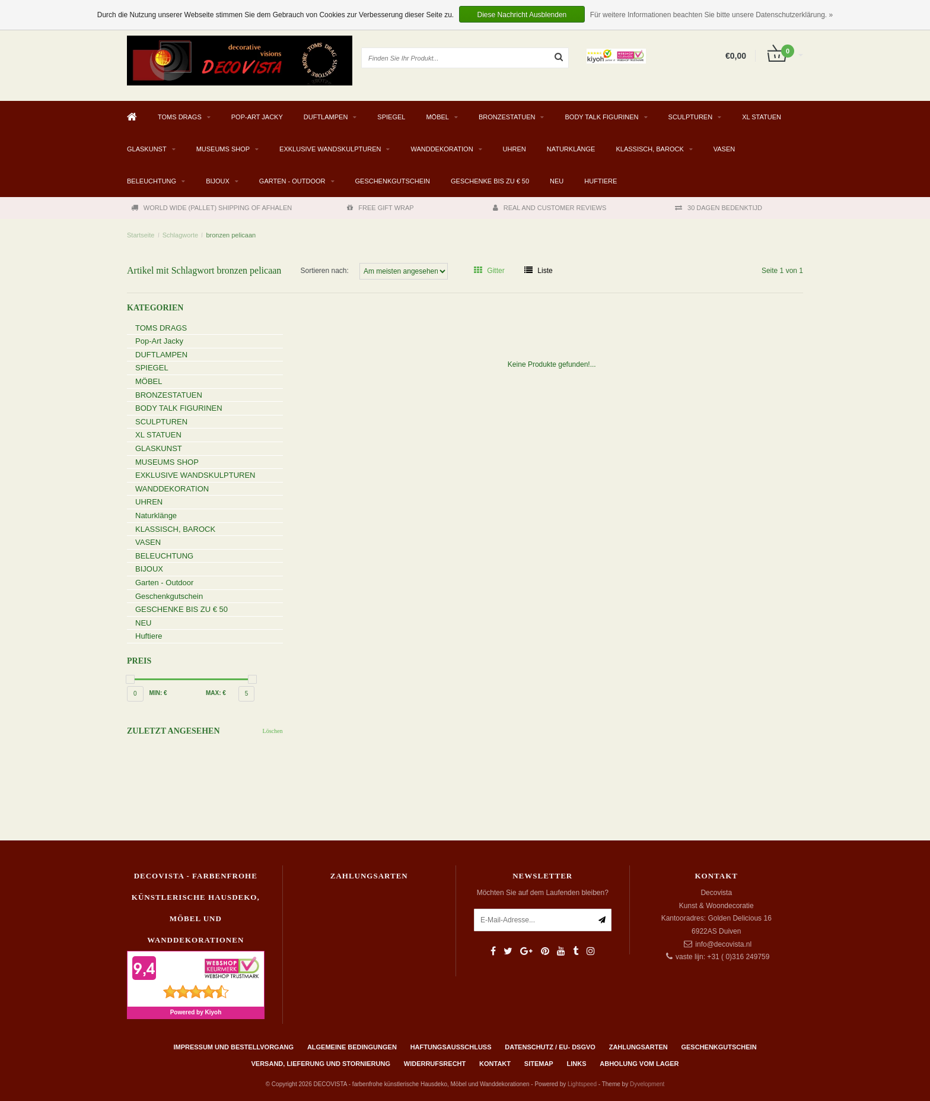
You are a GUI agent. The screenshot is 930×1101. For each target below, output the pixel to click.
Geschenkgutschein (393, 181)
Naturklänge (571, 149)
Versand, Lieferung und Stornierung (320, 1063)
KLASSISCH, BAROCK (649, 149)
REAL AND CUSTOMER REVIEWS (550, 207)
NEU (556, 181)
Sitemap (538, 1063)
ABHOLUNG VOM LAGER (639, 1063)
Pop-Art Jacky (257, 116)
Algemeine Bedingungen (352, 1047)
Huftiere (600, 181)
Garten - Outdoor (292, 181)
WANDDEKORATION (441, 149)
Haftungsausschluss (451, 1047)
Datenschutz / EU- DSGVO (550, 1047)
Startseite (140, 235)
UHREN (514, 149)
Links (576, 1063)
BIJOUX (218, 181)
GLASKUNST (147, 149)
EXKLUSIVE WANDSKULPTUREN (330, 149)
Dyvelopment (647, 1084)
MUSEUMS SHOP (223, 149)
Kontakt (495, 1063)
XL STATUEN (761, 116)
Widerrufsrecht (435, 1063)
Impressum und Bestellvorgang (233, 1047)
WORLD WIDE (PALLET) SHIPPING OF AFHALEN (211, 207)
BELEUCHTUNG (151, 181)
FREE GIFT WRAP (380, 207)
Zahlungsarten (638, 1047)
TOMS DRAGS (180, 116)
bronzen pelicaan (231, 235)
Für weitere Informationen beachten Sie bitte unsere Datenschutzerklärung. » (711, 15)
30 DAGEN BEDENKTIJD (718, 207)
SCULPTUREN (690, 116)
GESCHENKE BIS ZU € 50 (490, 181)
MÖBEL (437, 116)
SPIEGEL (391, 116)
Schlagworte (181, 235)
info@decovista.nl (723, 944)
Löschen (273, 731)
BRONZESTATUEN (507, 116)
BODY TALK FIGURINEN (601, 116)
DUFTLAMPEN (326, 116)
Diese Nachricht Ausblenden (522, 15)
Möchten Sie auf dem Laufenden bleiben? (543, 893)
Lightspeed (582, 1084)
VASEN (724, 149)
